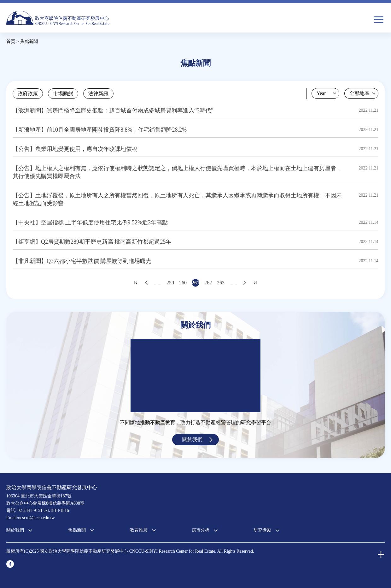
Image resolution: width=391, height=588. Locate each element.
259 (170, 282)
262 (208, 282)
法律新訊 (98, 93)
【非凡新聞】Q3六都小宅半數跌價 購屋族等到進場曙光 (82, 261)
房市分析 (200, 530)
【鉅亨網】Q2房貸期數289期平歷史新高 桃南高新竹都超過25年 (92, 242)
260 (183, 282)
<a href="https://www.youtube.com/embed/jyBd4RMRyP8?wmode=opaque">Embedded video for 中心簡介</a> (195, 375)
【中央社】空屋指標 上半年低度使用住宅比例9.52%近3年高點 (90, 222)
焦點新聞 (77, 530)
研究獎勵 (262, 530)
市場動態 (63, 93)
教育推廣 (139, 530)
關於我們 (192, 439)
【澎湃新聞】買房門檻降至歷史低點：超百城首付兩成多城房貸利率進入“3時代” (113, 110)
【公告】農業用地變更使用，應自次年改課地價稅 (75, 149)
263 (221, 282)
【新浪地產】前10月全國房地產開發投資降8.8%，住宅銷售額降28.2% (100, 130)
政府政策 (28, 93)
